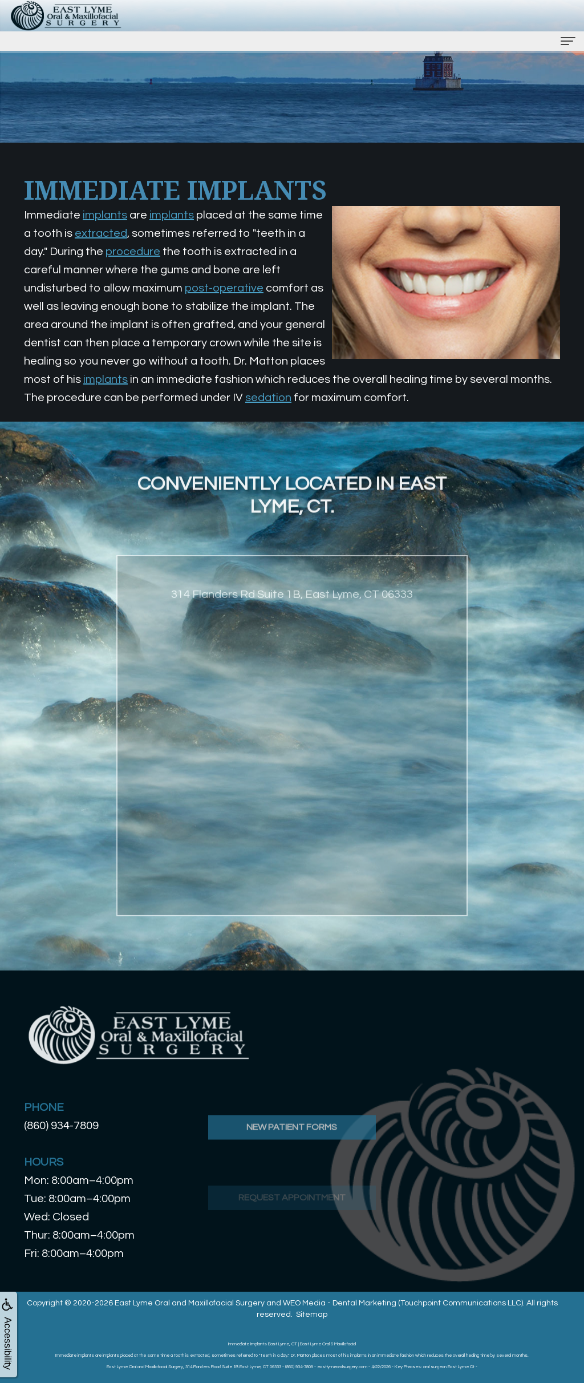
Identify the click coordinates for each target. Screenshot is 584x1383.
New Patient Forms (291, 1166)
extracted (101, 233)
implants (105, 215)
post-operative (224, 288)
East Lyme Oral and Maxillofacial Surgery (190, 1303)
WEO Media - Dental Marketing (339, 1303)
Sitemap (311, 1315)
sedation (268, 397)
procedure (133, 251)
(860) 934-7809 (61, 1125)
